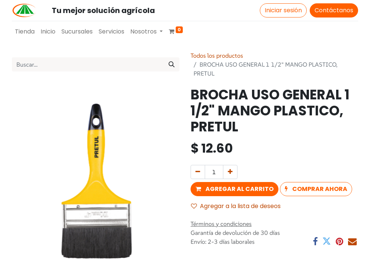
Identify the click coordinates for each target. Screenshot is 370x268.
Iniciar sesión (283, 10)
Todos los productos (217, 55)
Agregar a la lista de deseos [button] (236, 206)
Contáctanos (334, 10)
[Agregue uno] (230, 172)
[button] (234, 189)
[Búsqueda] (171, 64)
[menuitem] (25, 31)
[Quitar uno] (198, 172)
